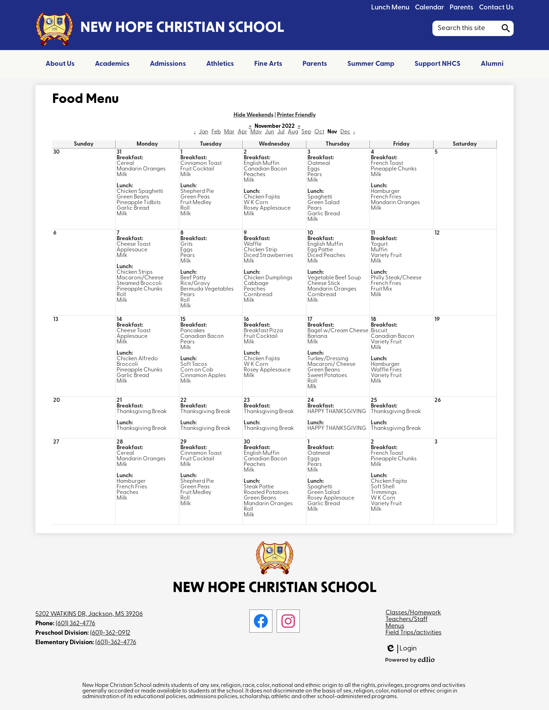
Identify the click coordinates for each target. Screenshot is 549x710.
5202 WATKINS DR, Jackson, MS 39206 (89, 614)
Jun (269, 132)
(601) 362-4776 (75, 623)
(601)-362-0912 (110, 633)
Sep (306, 132)
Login (401, 649)
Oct (319, 132)
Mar (229, 132)
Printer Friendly (296, 115)
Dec (345, 132)
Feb (216, 132)
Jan (203, 132)
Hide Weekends (253, 115)
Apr (242, 132)
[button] (60, 64)
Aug (293, 132)
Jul (281, 132)
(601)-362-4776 (115, 642)
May (256, 132)
